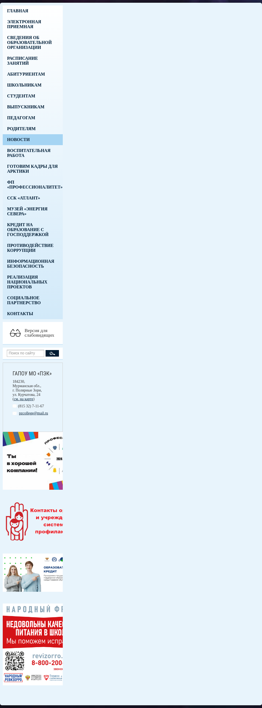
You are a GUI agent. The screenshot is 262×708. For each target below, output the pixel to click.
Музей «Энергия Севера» (27, 211)
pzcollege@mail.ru (33, 413)
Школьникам (24, 85)
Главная (17, 10)
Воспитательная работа (28, 153)
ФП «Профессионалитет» (34, 184)
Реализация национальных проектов (27, 282)
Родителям (21, 128)
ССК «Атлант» (23, 198)
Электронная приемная (24, 24)
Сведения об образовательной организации (29, 42)
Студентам (21, 96)
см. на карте (23, 399)
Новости (18, 139)
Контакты (20, 313)
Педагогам (21, 117)
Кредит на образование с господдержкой (28, 229)
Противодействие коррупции (30, 248)
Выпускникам (25, 106)
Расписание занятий (22, 60)
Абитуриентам (26, 74)
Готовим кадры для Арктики (32, 169)
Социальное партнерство (24, 300)
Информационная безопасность (30, 263)
